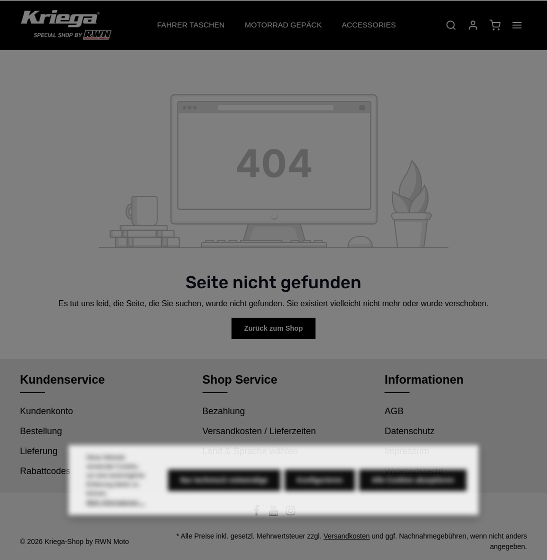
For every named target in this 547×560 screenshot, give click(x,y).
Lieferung (39, 451)
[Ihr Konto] (473, 25)
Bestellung (41, 431)
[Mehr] (517, 25)
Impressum (406, 451)
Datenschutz (409, 431)
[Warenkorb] (495, 25)
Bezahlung (223, 411)
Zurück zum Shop (273, 328)
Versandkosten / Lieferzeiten (259, 431)
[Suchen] (451, 25)
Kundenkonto (46, 411)
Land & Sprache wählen (250, 451)
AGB (394, 411)
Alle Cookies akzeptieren (413, 488)
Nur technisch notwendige (224, 488)
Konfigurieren (320, 488)
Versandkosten (347, 536)
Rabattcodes (45, 471)
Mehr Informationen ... (115, 510)
